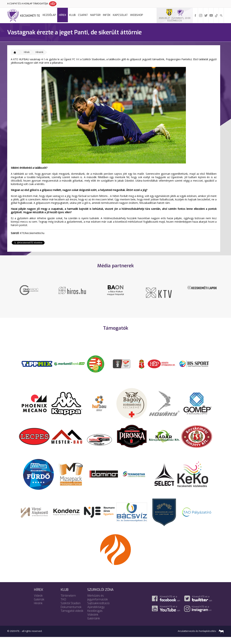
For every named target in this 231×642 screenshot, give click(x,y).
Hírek (62, 15)
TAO (63, 604)
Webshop (136, 15)
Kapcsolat (120, 15)
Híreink (39, 52)
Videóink (92, 619)
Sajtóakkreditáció (98, 608)
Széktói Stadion (70, 608)
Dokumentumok (71, 612)
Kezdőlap (49, 15)
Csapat (83, 15)
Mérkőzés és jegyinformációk (97, 602)
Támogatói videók (72, 616)
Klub (72, 15)
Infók (106, 15)
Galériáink (93, 623)
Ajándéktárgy (96, 612)
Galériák (39, 604)
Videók (38, 600)
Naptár (95, 15)
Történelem (68, 600)
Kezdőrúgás (95, 616)
